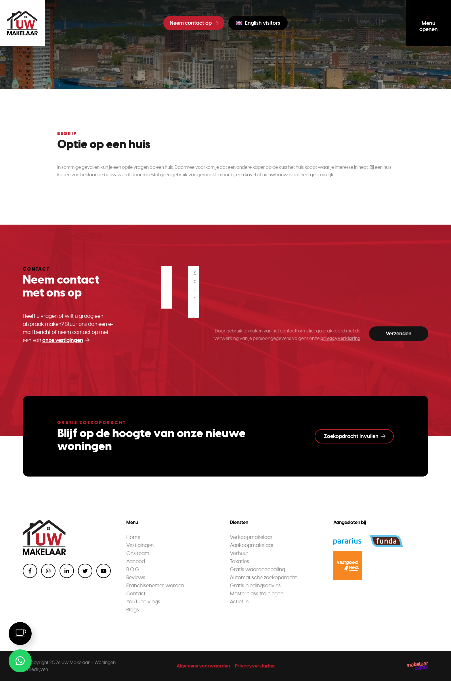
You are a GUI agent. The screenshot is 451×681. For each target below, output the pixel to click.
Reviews (135, 577)
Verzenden (399, 333)
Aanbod (135, 561)
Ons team (137, 553)
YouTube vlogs (143, 601)
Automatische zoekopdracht (263, 577)
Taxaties (239, 561)
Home (133, 537)
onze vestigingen (65, 340)
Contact (136, 593)
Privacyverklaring (255, 666)
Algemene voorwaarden (203, 666)
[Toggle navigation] (428, 23)
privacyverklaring (340, 338)
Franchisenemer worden (155, 585)
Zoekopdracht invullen (354, 436)
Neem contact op (194, 23)
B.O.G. (132, 569)
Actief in (239, 601)
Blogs (132, 610)
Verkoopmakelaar (251, 537)
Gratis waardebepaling (257, 569)
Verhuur (239, 553)
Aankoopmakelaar (252, 545)
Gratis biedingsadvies (255, 585)
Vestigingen (140, 545)
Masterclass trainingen (256, 593)
